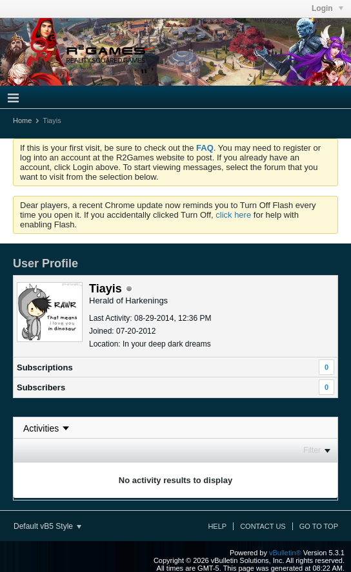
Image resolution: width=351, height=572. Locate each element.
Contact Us (263, 526)
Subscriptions (45, 367)
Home (22, 120)
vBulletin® (285, 553)
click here (233, 215)
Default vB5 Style (47, 526)
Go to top (318, 526)
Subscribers (41, 387)
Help (217, 526)
